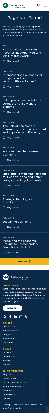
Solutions (9, 342)
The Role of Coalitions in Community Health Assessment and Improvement (24, 129)
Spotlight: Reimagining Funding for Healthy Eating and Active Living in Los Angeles (24, 177)
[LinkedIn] (15, 316)
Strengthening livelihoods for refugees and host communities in (22, 78)
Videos (8, 398)
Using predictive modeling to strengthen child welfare (22, 103)
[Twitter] (5, 316)
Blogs (7, 374)
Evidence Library (13, 386)
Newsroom (10, 338)
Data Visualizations (14, 382)
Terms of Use (36, 404)
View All (24, 261)
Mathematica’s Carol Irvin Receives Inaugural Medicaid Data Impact (22, 52)
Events (8, 360)
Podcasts (9, 394)
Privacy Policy (20, 404)
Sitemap (6, 404)
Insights (8, 334)
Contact (8, 356)
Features (9, 390)
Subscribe (12, 308)
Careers (8, 352)
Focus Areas (10, 330)
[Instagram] (20, 316)
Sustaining (18, 221)
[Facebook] (10, 316)
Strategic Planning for (17, 201)
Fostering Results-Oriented (21, 153)
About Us (9, 326)
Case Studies (11, 378)
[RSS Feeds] (26, 316)
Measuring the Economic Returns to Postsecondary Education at (20, 244)
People (7, 364)
